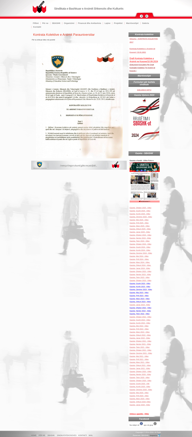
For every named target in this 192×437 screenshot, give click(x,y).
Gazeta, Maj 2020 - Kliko (139, 393)
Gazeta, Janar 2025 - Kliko (140, 232)
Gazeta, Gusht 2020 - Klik (139, 384)
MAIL (91, 435)
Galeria (145, 23)
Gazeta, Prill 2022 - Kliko (139, 329)
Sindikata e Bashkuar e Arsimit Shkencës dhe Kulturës (88, 8)
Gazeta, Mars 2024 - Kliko (140, 262)
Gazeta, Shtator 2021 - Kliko (140, 350)
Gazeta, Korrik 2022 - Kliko (140, 323)
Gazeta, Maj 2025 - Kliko (139, 220)
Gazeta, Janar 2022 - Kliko (140, 338)
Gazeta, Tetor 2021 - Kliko (140, 347)
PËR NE (42, 435)
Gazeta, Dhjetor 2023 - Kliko (140, 271)
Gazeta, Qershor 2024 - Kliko (141, 253)
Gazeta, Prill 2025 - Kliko (139, 223)
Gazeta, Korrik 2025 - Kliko (140, 214)
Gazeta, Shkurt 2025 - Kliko (140, 229)
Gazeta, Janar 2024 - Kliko (140, 268)
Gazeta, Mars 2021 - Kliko (140, 362)
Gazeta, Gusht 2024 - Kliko (140, 247)
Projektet (118, 23)
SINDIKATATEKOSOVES (66, 435)
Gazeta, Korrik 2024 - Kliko (140, 250)
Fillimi (36, 23)
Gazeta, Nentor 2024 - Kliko (140, 238)
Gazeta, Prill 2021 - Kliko (139, 359)
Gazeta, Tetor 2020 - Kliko (140, 377)
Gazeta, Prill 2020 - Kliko (139, 396)
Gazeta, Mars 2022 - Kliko (140, 332)
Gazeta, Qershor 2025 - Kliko (141, 217)
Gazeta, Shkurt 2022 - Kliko (140, 335)
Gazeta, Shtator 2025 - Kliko (140, 208)
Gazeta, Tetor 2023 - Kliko (140, 277)
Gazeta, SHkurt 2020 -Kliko (140, 402)
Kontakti (37, 27)
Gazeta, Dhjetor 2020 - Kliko (140, 371)
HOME (33, 435)
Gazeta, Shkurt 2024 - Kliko (140, 265)
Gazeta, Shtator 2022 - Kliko (140, 317)
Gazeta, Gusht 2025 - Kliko (140, 211)
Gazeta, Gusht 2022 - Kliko (140, 320)
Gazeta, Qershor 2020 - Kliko (141, 390)
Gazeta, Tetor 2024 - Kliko (140, 241)
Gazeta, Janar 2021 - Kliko (140, 368)
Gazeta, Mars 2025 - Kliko (140, 226)
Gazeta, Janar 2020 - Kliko (140, 405)
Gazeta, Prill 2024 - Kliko (139, 259)
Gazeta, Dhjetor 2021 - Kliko (140, 341)
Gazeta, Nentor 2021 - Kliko (140, 344)
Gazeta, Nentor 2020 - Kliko (140, 374)
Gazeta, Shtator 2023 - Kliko (140, 280)
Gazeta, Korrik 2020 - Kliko (140, 387)
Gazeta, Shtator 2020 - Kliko (140, 381)
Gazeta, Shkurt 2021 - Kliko (140, 365)
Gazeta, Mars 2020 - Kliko (140, 399)
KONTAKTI (82, 435)
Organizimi (69, 23)
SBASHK (56, 23)
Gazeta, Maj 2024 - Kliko (139, 256)
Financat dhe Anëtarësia (89, 23)
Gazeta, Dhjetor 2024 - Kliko (140, 235)
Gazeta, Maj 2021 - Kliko (139, 356)
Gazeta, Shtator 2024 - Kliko (140, 244)
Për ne (45, 23)
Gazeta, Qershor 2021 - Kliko (141, 353)
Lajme (107, 23)
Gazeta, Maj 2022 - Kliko (139, 326)
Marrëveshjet (132, 23)
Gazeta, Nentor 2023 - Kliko (140, 274)
